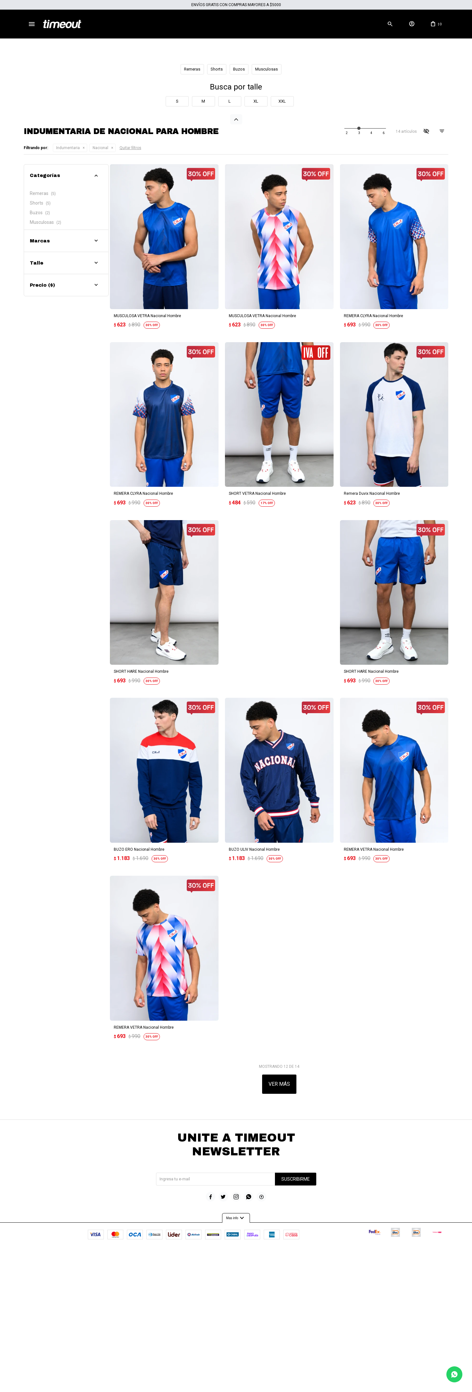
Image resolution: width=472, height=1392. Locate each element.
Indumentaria (68, 302)
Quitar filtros (130, 302)
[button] (390, 24)
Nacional (100, 302)
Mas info (236, 1347)
